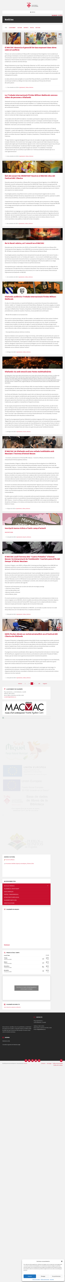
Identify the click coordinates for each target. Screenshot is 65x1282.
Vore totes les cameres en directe (12, 1211)
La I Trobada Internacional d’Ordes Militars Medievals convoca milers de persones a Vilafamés (31, 96)
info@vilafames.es (41, 1233)
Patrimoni (7, 1149)
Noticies (38, 27)
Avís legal (52, 1279)
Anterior (20, 683)
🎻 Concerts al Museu (9, 1095)
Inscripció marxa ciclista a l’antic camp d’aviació (25, 528)
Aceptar (30, 1276)
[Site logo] (32, 7)
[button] (62, 1261)
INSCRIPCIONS (9, 532)
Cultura (19, 27)
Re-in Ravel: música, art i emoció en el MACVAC (24, 243)
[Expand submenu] (48, 1121)
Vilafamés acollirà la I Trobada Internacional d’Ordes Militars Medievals (30, 297)
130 (39, 683)
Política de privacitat (45, 1279)
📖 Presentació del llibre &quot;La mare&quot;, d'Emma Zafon (19, 1099)
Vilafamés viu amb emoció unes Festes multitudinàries (28, 371)
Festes (32, 27)
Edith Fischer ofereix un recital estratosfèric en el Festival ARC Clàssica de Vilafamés (31, 635)
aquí (19, 1257)
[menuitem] (26, 1121)
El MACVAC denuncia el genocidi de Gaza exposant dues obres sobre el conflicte (30, 48)
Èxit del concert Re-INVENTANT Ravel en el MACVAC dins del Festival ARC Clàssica (30, 177)
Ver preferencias (56, 1276)
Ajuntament (12, 27)
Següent (45, 683)
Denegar (43, 1276)
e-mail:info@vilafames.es (10, 697)
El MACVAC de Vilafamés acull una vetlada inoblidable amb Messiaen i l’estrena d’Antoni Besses (29, 452)
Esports (26, 27)
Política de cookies (36, 1279)
